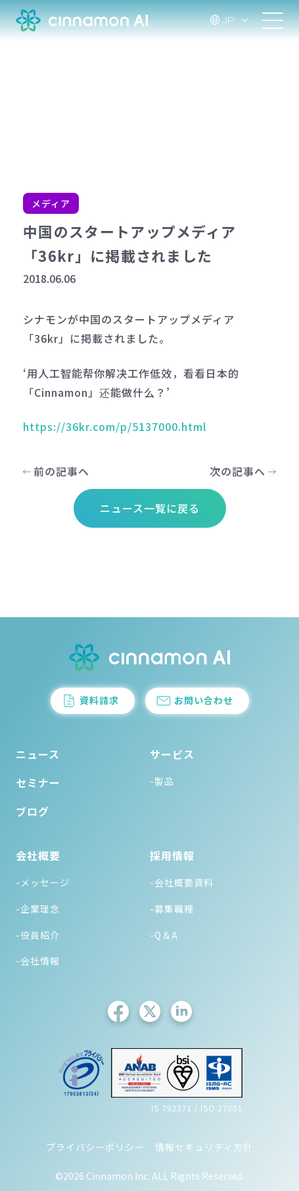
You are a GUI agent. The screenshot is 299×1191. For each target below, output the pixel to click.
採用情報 (172, 855)
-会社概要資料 (182, 882)
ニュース (38, 754)
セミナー (38, 782)
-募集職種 (172, 908)
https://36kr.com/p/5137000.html (114, 426)
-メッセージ (43, 882)
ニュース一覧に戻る (150, 508)
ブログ (32, 811)
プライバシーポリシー (95, 1146)
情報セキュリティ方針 (204, 1146)
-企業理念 (38, 908)
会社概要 (38, 855)
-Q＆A (164, 935)
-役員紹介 (38, 935)
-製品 (162, 781)
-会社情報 (38, 960)
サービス (172, 754)
